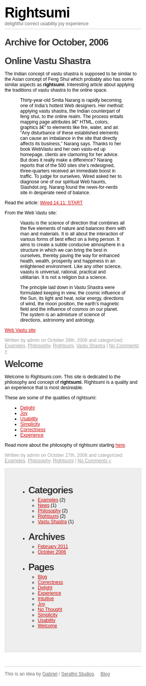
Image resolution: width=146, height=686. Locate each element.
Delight (27, 408)
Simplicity (30, 424)
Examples (15, 345)
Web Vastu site (20, 330)
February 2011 (53, 546)
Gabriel (50, 674)
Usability (29, 418)
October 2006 (52, 552)
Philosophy (39, 345)
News (43, 505)
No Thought (50, 609)
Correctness (33, 429)
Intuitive (46, 598)
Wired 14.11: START (61, 202)
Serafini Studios (77, 674)
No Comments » (94, 460)
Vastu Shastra (90, 345)
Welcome (24, 364)
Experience (32, 435)
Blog (42, 577)
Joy (24, 413)
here (120, 445)
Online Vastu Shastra (47, 61)
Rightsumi (37, 13)
